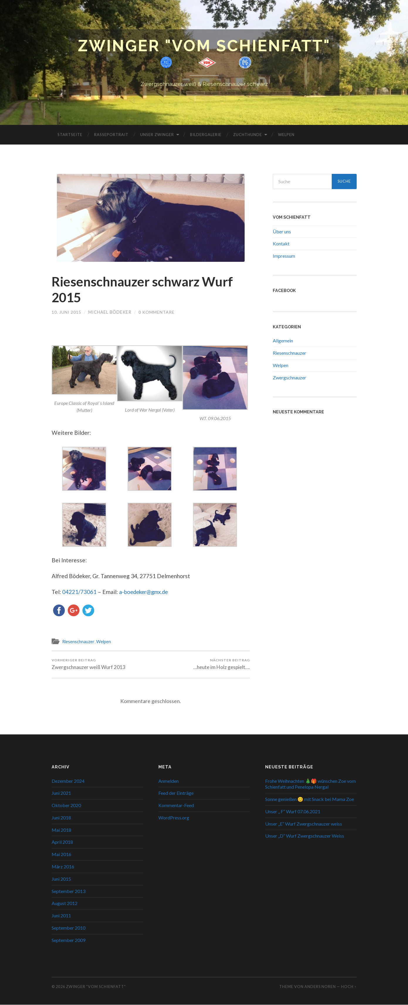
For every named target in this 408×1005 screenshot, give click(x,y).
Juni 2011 (61, 916)
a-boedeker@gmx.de (145, 592)
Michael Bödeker (109, 312)
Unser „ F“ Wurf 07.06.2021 (292, 811)
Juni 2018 (61, 818)
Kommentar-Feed (176, 805)
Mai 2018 (61, 830)
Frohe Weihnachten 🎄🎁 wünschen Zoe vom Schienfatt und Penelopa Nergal (310, 784)
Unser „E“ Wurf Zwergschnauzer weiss (303, 824)
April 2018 (62, 842)
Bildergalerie (205, 134)
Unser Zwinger (157, 134)
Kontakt (281, 244)
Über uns (282, 231)
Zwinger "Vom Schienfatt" (204, 46)
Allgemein (283, 341)
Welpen (286, 134)
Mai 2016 (61, 854)
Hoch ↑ (348, 986)
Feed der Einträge (176, 793)
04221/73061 (79, 592)
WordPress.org (173, 818)
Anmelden (168, 781)
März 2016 (63, 867)
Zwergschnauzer (289, 377)
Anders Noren (320, 986)
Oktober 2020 (66, 805)
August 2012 (64, 903)
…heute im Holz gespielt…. (221, 664)
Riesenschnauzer (78, 641)
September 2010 (68, 928)
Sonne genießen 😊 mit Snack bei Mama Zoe (309, 799)
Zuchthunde (247, 134)
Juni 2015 (61, 879)
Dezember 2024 (68, 781)
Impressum (284, 256)
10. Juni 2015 (66, 312)
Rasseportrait (111, 134)
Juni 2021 (61, 793)
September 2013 (68, 891)
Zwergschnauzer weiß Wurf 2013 (89, 664)
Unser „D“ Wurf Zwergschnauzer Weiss (304, 836)
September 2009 (68, 940)
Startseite (69, 134)
